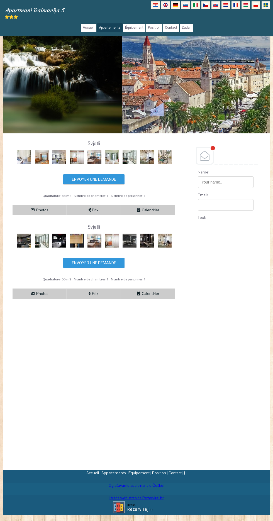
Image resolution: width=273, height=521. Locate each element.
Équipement (139, 472)
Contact (175, 472)
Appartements (113, 472)
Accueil (92, 472)
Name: (203, 172)
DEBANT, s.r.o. (225, 156)
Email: (203, 194)
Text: (202, 217)
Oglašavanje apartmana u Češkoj (136, 485)
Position (159, 472)
